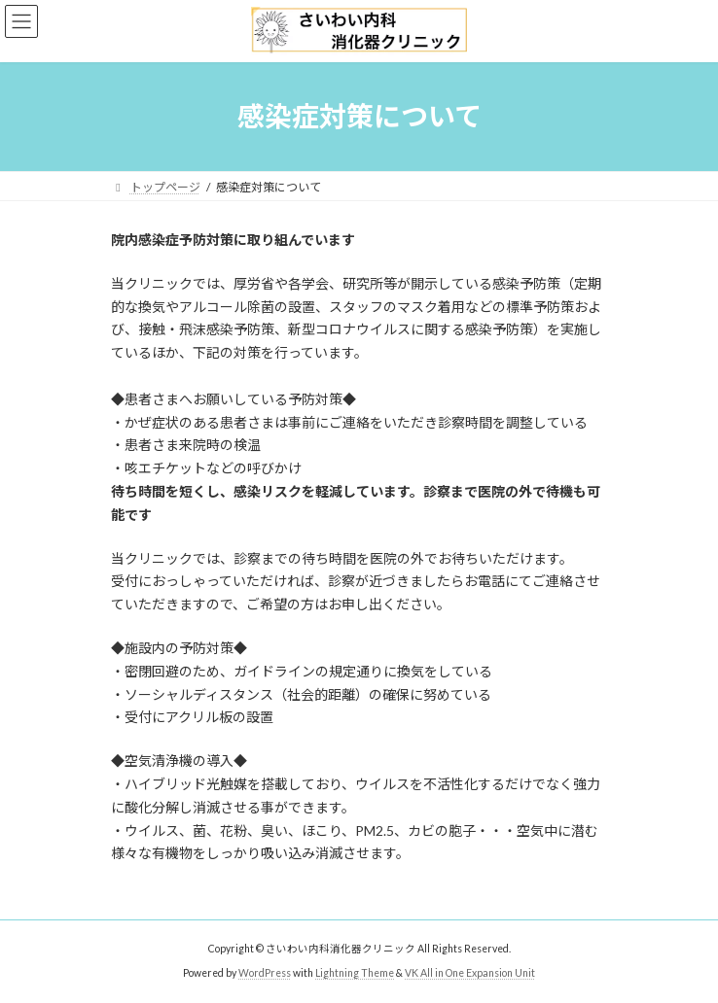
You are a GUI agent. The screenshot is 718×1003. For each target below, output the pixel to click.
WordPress (264, 973)
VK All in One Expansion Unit (470, 973)
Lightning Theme (354, 973)
